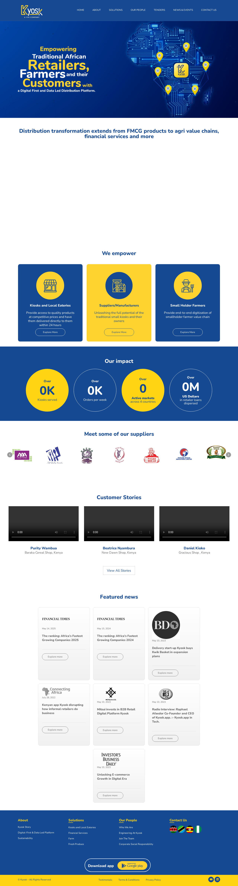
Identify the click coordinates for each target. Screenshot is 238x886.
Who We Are (126, 827)
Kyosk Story (24, 827)
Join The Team (126, 838)
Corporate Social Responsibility (136, 844)
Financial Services (78, 833)
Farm (71, 838)
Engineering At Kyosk (130, 833)
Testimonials (105, 880)
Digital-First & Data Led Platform (36, 832)
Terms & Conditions (128, 880)
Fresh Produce (76, 844)
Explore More (50, 332)
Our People (138, 10)
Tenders (159, 10)
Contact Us (208, 10)
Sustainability (25, 838)
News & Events (183, 10)
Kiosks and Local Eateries (82, 827)
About (96, 10)
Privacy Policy (153, 880)
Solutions (116, 10)
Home (80, 10)
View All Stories (119, 570)
